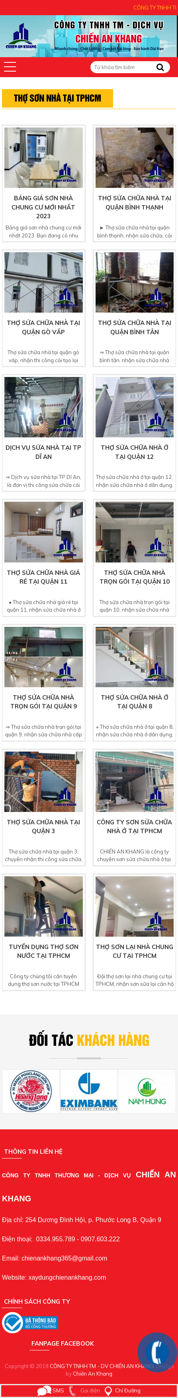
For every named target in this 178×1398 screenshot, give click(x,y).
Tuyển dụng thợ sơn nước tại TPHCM (43, 951)
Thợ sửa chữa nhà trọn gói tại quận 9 (43, 702)
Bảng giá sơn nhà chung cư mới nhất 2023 (43, 207)
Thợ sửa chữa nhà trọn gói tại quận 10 (135, 577)
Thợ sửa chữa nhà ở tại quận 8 (134, 702)
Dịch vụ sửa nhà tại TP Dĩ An (43, 452)
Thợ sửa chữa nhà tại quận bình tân (134, 327)
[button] (10, 67)
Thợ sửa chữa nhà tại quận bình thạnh (134, 202)
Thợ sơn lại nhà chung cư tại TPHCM (134, 951)
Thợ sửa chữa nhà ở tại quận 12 (134, 452)
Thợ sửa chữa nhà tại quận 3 (43, 826)
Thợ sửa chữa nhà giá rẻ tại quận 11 (43, 577)
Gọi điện (82, 1390)
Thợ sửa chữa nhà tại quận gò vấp (43, 327)
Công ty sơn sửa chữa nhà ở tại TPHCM (134, 826)
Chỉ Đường (121, 1390)
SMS (50, 1390)
